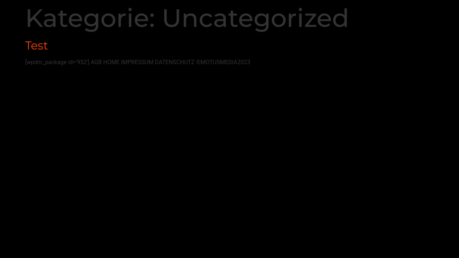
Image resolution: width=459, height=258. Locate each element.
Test (36, 45)
